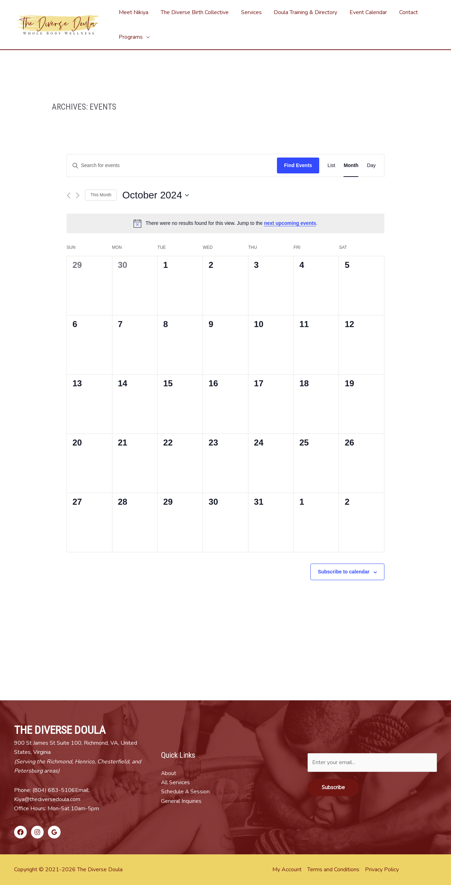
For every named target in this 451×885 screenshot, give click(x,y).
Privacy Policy (382, 869)
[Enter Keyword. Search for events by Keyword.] (172, 165)
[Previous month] (68, 195)
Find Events (298, 165)
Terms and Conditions (333, 869)
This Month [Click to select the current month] (101, 194)
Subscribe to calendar (343, 571)
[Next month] (78, 195)
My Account (287, 869)
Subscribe (333, 787)
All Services (175, 782)
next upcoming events (290, 223)
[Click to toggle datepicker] (155, 195)
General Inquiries (181, 801)
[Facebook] (20, 832)
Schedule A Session (185, 791)
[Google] (54, 832)
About (169, 773)
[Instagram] (37, 832)
